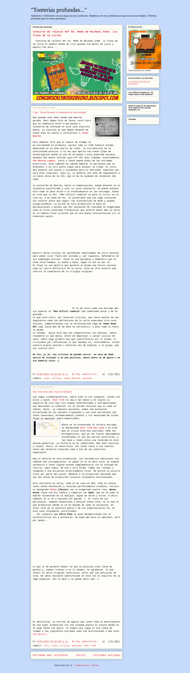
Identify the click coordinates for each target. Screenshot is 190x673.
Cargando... (132, 98)
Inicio (80, 655)
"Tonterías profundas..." (59, 9)
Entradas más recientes (50, 655)
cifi (46, 645)
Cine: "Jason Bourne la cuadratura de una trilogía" (60, 112)
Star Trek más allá (92, 428)
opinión (87, 378)
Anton (53, 489)
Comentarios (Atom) (87, 665)
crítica (56, 378)
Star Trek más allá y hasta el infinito (52, 391)
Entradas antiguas (106, 655)
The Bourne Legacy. (45, 160)
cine (46, 378)
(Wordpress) (40, 634)
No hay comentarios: (85, 374)
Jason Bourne (72, 378)
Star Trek (90, 645)
